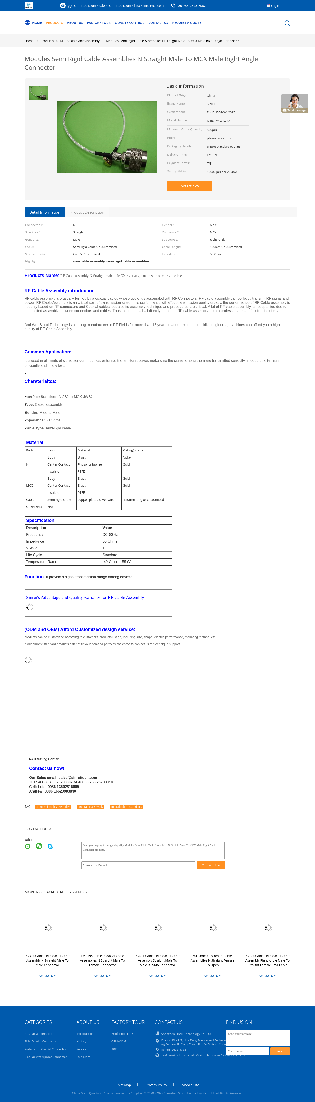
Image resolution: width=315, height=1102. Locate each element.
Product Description (87, 212)
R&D (114, 1049)
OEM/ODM (118, 1041)
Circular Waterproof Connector (46, 1057)
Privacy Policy (156, 1084)
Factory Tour (99, 22)
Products (54, 22)
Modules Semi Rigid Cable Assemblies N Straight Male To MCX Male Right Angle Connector (172, 41)
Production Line (122, 1034)
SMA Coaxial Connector (41, 1041)
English (276, 5)
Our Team (83, 1057)
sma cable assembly (90, 807)
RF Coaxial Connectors (40, 1034)
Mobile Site (190, 1084)
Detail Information (44, 212)
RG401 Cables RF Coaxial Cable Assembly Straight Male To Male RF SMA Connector (157, 960)
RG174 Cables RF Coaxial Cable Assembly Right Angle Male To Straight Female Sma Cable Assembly (267, 963)
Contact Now (189, 186)
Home (33, 22)
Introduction (85, 1034)
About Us (75, 22)
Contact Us (158, 22)
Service (81, 1049)
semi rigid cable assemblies (53, 807)
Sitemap (124, 1084)
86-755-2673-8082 (192, 5)
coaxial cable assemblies (126, 807)
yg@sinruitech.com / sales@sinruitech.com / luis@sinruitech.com (116, 5)
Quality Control (129, 22)
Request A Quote (186, 22)
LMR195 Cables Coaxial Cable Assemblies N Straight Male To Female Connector (102, 960)
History (81, 1041)
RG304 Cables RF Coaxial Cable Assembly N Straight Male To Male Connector (47, 960)
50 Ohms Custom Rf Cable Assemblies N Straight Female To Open (213, 960)
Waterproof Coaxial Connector (45, 1049)
